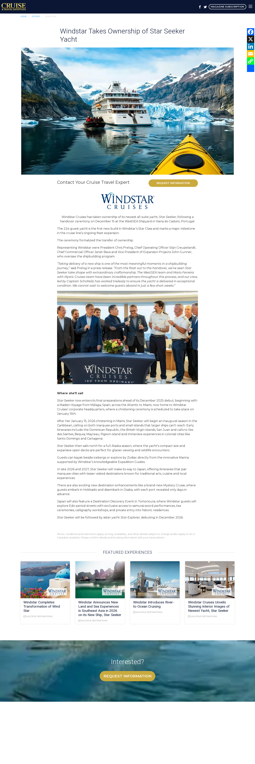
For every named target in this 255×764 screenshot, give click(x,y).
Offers (36, 16)
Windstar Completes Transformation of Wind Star (41, 606)
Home (23, 16)
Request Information (173, 183)
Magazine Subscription (227, 6)
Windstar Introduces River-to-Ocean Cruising (153, 604)
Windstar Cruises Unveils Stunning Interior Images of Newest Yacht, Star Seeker (209, 606)
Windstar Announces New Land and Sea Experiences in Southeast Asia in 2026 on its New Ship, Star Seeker (99, 608)
